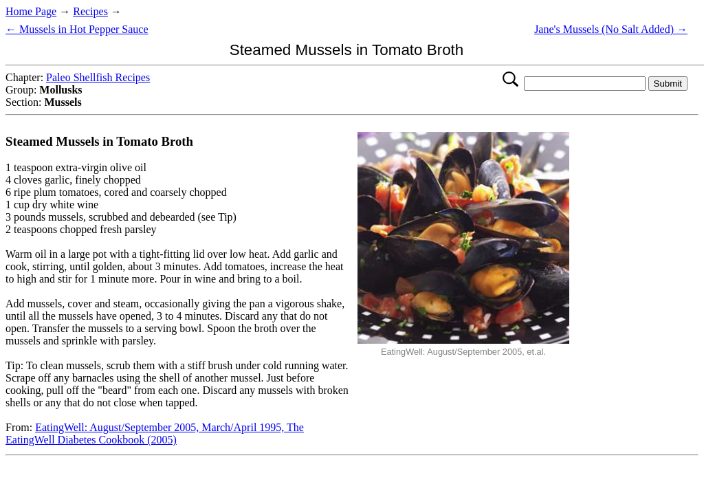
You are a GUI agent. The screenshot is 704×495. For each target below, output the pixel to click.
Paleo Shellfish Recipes (98, 77)
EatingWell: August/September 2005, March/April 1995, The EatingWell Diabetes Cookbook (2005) (155, 433)
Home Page (31, 11)
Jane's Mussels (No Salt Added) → (611, 29)
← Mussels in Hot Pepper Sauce (77, 29)
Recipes (90, 11)
